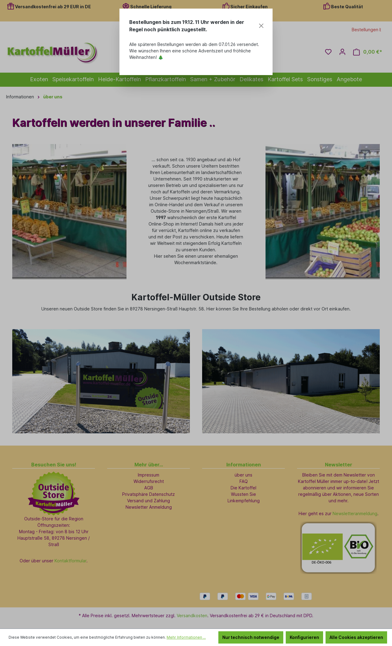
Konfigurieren (304, 637)
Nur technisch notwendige (250, 637)
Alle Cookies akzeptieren (356, 637)
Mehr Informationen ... (186, 637)
